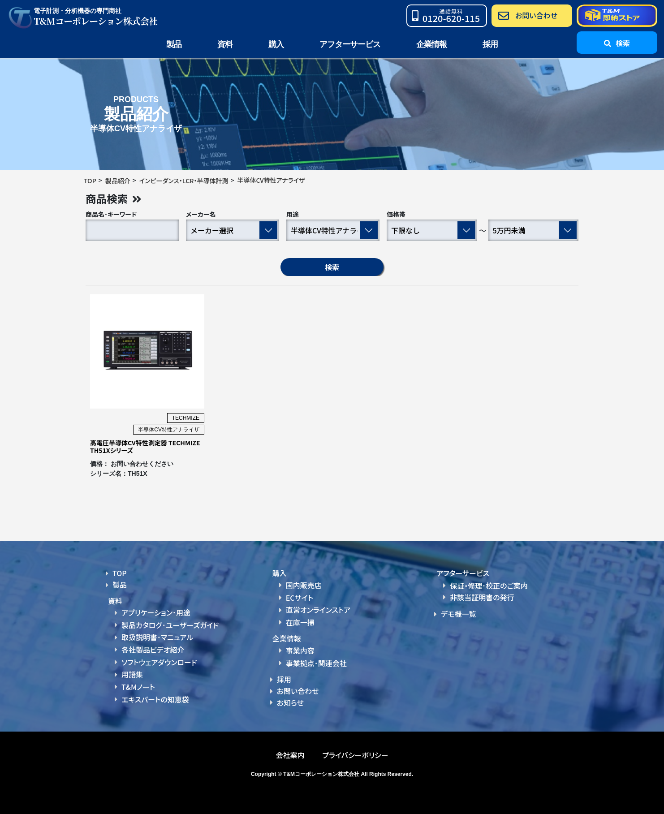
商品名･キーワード (111, 214)
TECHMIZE (185, 418)
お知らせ (290, 702)
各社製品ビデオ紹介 (152, 650)
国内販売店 (304, 585)
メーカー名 (201, 214)
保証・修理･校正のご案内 (489, 585)
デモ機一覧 (458, 614)
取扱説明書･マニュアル (157, 637)
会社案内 (290, 754)
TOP (119, 573)
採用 (490, 44)
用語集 (132, 674)
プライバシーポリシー (355, 754)
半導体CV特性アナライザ (168, 430)
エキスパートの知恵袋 (155, 698)
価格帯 (396, 214)
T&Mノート (138, 686)
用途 (292, 214)
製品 (119, 584)
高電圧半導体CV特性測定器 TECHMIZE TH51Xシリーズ (145, 447)
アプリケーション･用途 (155, 613)
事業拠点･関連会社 (316, 663)
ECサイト (299, 598)
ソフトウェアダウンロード (159, 662)
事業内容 (300, 650)
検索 (332, 267)
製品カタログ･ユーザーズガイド (170, 625)
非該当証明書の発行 (482, 597)
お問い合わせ (298, 690)
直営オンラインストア (318, 610)
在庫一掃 (300, 622)
